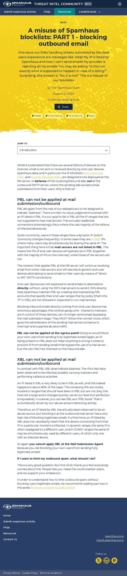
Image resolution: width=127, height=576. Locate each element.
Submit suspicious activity (20, 11)
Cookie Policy (30, 573)
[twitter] (99, 560)
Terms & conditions (51, 573)
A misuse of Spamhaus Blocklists (52, 487)
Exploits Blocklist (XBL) (46, 177)
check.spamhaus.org (110, 540)
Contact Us (10, 539)
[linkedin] (106, 560)
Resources (64, 11)
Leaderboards (90, 12)
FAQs (47, 11)
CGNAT (96, 239)
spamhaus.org (114, 536)
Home (7, 515)
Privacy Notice (11, 573)
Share (63, 107)
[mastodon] (114, 560)
